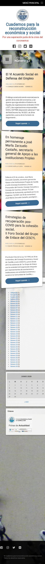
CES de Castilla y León (16, 165)
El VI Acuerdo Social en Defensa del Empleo (22, 76)
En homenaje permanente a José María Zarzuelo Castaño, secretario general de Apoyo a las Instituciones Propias (19, 143)
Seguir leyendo (27, 123)
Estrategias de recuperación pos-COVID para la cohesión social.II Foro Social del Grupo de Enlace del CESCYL (19, 223)
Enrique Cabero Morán (16, 86)
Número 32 (29, 86)
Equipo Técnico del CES (16, 245)
